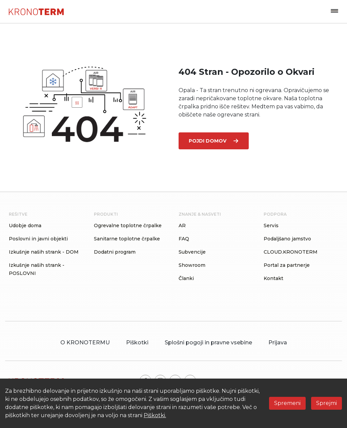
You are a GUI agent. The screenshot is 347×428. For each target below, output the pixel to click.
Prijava (277, 342)
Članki (186, 278)
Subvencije (192, 252)
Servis (271, 225)
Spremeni (287, 403)
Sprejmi (326, 403)
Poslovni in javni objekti (38, 239)
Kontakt (273, 278)
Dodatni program (115, 252)
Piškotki (137, 342)
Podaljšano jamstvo (287, 239)
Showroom (192, 265)
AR (182, 225)
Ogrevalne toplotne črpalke (128, 225)
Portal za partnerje (287, 265)
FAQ (184, 239)
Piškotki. (155, 415)
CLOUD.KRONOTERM (291, 252)
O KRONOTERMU (85, 342)
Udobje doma (25, 225)
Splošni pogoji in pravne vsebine (208, 342)
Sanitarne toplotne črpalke (127, 239)
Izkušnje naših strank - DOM (44, 252)
